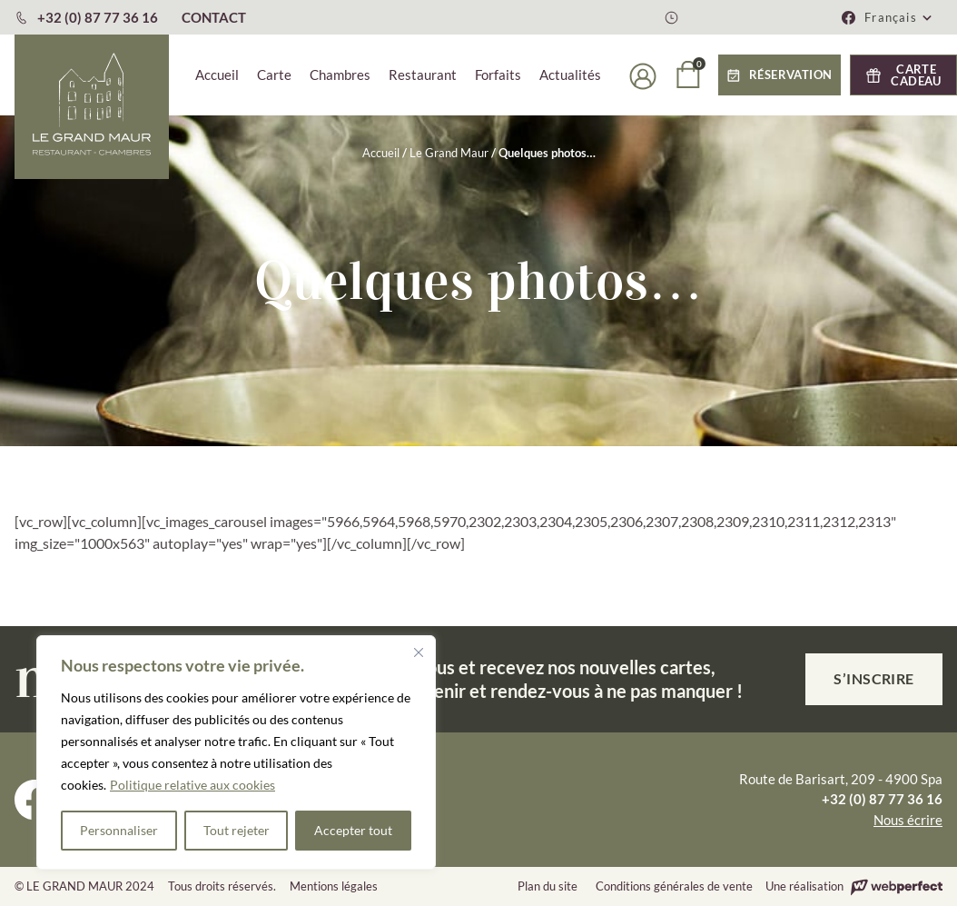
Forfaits (498, 74)
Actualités (570, 74)
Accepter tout (353, 830)
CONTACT (214, 17)
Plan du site (547, 886)
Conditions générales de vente (674, 886)
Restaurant (423, 74)
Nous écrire (907, 819)
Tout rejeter (236, 830)
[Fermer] (418, 652)
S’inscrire (874, 678)
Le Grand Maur (448, 152)
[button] (779, 75)
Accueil (217, 74)
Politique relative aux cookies (192, 784)
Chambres (340, 74)
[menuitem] (898, 17)
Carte (274, 74)
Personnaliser (119, 830)
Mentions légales (334, 886)
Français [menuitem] (890, 17)
